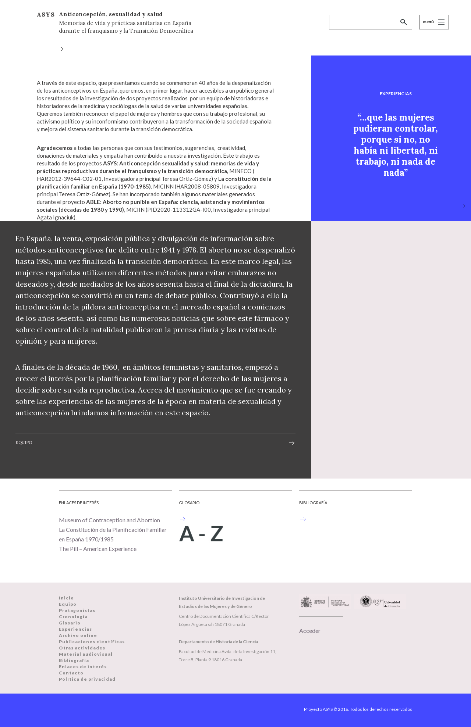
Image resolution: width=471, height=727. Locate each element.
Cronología (73, 616)
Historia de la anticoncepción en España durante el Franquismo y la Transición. (182, 519)
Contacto (71, 673)
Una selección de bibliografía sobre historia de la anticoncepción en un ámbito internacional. (303, 519)
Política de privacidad (87, 679)
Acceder (310, 630)
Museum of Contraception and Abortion (109, 519)
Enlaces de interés (83, 666)
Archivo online (78, 635)
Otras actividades (82, 648)
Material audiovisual (86, 654)
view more (463, 207)
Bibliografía (74, 660)
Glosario (70, 623)
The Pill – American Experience (98, 548)
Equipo (23, 442)
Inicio (66, 598)
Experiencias (75, 629)
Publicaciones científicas (92, 641)
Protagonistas (77, 610)
